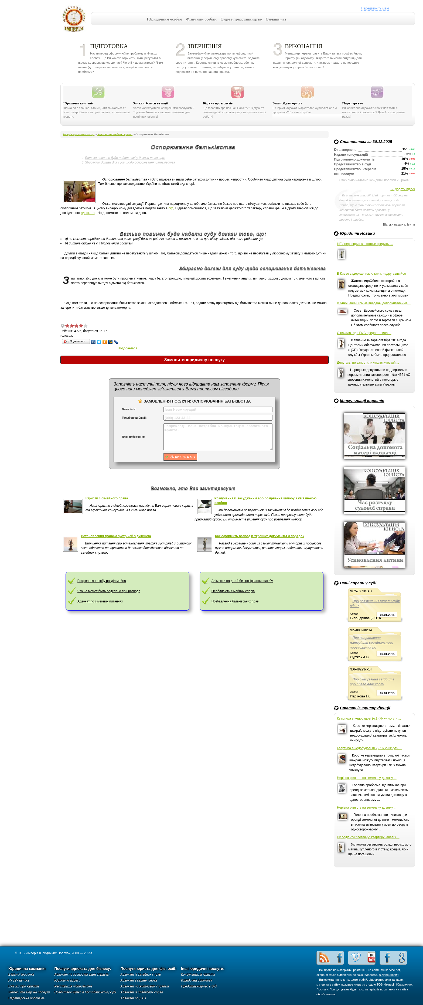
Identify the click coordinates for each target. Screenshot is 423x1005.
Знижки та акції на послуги (29, 992)
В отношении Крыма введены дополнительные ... (374, 303)
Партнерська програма (26, 998)
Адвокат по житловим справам (145, 986)
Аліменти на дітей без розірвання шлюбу (242, 581)
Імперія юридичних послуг (75, 18)
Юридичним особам (164, 19)
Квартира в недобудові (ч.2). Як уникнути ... (369, 748)
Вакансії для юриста (287, 103)
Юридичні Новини (357, 233)
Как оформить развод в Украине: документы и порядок (259, 536)
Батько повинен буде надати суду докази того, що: (125, 158)
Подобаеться (127, 348)
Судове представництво (241, 19)
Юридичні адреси (67, 980)
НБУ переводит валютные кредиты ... (365, 244)
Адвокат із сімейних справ (141, 974)
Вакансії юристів (21, 974)
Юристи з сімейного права (107, 498)
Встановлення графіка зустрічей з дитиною (116, 536)
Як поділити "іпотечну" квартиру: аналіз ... (368, 837)
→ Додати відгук (402, 189)
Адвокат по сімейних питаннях (100, 601)
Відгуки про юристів (218, 103)
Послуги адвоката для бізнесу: (82, 969)
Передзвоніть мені (375, 8)
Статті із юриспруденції (365, 708)
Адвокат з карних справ (139, 980)
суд (171, 208)
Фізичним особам (201, 19)
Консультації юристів (362, 400)
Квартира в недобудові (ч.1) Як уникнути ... (369, 718)
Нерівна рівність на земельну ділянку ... (367, 778)
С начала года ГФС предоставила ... (364, 333)
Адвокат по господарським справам (82, 974)
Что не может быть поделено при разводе (108, 591)
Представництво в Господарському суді (85, 992)
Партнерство (352, 103)
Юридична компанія (78, 103)
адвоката (88, 213)
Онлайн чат (276, 19)
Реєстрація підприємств (73, 986)
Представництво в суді (199, 986)
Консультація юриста (198, 974)
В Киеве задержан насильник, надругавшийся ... (373, 273)
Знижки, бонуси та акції (150, 103)
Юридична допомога (196, 980)
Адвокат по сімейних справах (114, 134)
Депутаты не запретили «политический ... (368, 362)
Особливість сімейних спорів (233, 591)
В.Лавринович (389, 974)
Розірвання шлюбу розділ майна (101, 581)
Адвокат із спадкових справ (142, 992)
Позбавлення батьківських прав (235, 601)
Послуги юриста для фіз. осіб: (149, 969)
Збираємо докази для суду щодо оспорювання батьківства (130, 162)
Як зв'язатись (19, 980)
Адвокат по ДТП (133, 998)
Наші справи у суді (358, 583)
